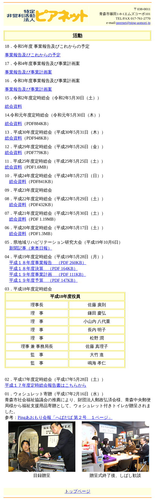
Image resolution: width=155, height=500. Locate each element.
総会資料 (13, 106)
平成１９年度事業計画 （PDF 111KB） (47, 274)
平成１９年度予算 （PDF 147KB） (43, 280)
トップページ (77, 491)
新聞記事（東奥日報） (30, 248)
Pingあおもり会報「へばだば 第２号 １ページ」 (65, 417)
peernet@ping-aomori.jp (133, 23)
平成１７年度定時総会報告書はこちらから (45, 385)
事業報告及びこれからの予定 (33, 55)
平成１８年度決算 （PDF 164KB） (43, 268)
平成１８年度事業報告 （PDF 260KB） (47, 262)
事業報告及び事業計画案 (28, 72)
